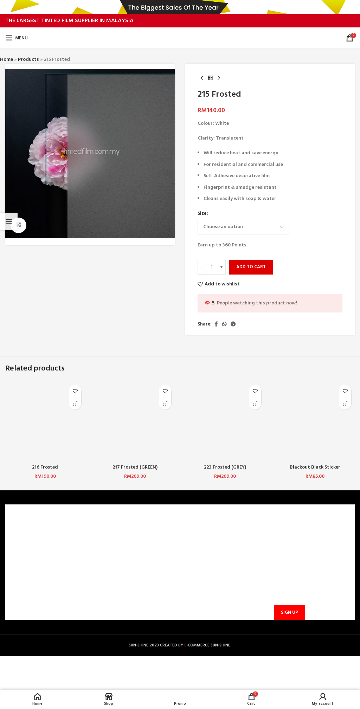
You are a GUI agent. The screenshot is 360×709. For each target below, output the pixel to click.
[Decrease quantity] (202, 267)
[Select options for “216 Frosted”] (75, 403)
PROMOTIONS (113, 579)
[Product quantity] (211, 267)
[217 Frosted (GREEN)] (135, 421)
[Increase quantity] (221, 267)
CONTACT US (112, 531)
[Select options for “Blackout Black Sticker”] (345, 403)
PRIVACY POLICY (27, 567)
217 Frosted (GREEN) (135, 467)
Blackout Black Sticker (315, 467)
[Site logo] (180, 38)
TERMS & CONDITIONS (34, 556)
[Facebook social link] (216, 325)
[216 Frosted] (45, 421)
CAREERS (19, 544)
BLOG (15, 579)
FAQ (102, 544)
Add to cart (251, 267)
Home (6, 60)
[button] (165, 403)
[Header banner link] (180, 7)
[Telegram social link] (233, 325)
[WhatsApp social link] (224, 325)
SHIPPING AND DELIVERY (125, 567)
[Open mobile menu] (16, 38)
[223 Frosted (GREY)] (225, 421)
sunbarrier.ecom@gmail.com (218, 577)
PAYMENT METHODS (120, 556)
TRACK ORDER (113, 591)
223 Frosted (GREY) (225, 467)
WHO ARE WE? (25, 531)
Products (28, 60)
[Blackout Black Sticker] (315, 421)
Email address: (288, 578)
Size (202, 214)
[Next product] (218, 78)
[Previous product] (202, 78)
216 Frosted (45, 467)
